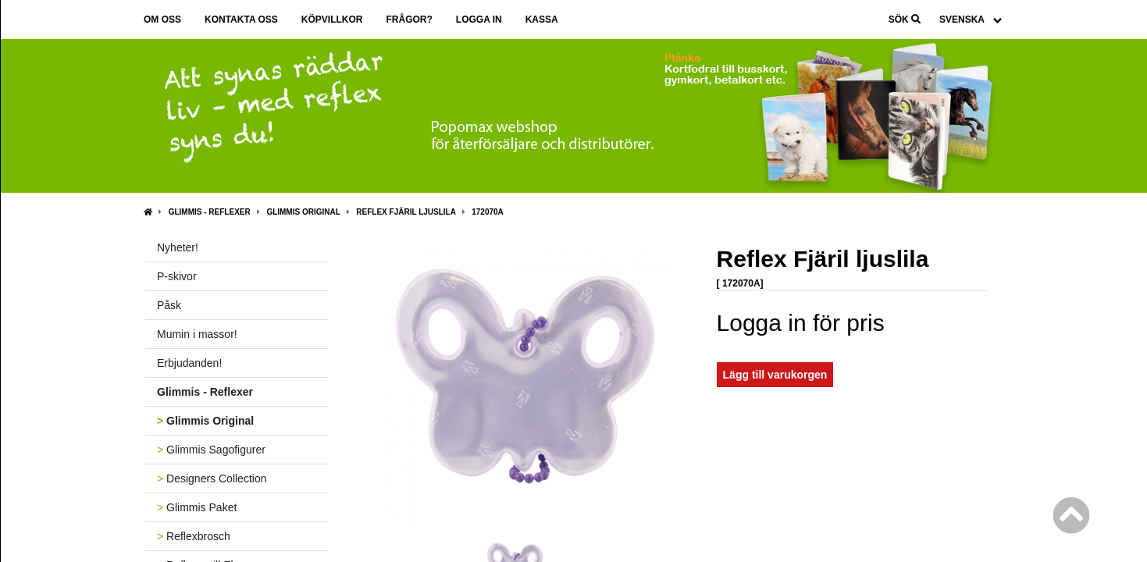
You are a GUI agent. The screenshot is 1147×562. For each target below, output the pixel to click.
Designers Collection (211, 478)
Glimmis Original (303, 212)
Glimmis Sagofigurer (211, 449)
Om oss (162, 19)
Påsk (169, 305)
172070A (488, 212)
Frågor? (409, 19)
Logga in (479, 19)
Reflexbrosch (193, 536)
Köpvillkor (332, 19)
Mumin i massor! (197, 334)
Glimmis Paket (197, 507)
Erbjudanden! (189, 363)
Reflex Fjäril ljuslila (405, 212)
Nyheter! (177, 247)
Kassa (541, 19)
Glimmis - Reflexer (210, 212)
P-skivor (177, 276)
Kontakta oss (241, 19)
